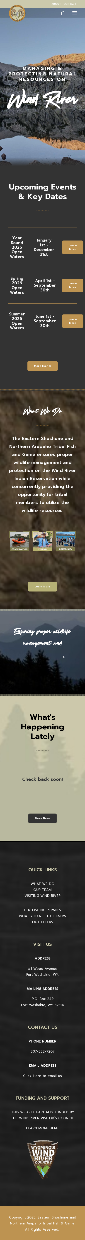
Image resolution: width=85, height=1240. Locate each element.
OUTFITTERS (42, 922)
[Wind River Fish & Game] (17, 13)
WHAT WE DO (42, 883)
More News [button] (42, 818)
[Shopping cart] (61, 13)
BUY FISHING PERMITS (42, 910)
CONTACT (69, 4)
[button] (74, 12)
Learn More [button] (73, 247)
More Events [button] (42, 366)
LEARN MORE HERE (42, 1128)
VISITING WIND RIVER (42, 895)
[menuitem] (56, 4)
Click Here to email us (42, 1075)
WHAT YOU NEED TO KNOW (42, 916)
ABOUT (56, 4)
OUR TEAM (42, 889)
